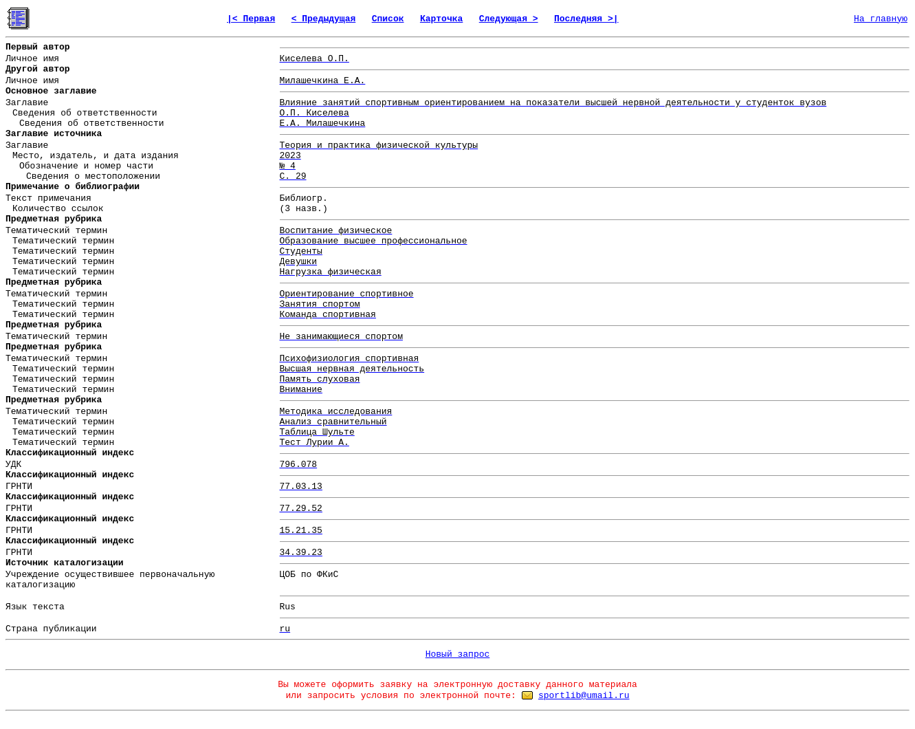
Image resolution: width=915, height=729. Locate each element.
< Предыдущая (323, 19)
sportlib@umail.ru (584, 695)
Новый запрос (458, 654)
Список (388, 19)
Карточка (441, 19)
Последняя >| (586, 19)
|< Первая (251, 19)
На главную (880, 19)
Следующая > (508, 19)
